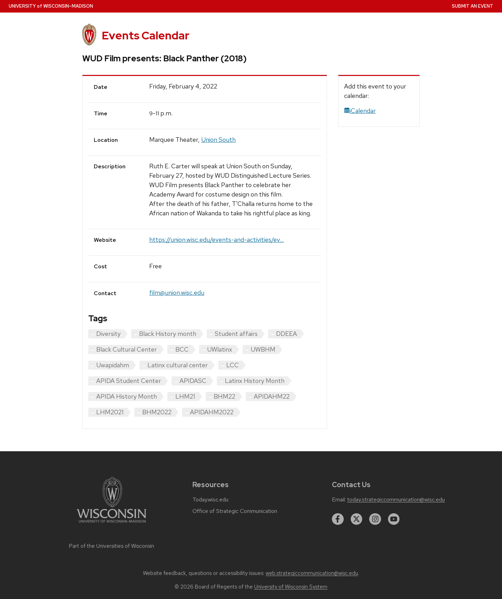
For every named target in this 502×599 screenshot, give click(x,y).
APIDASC (193, 381)
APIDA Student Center (128, 381)
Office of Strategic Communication (234, 511)
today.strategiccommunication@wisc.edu (396, 499)
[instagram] (375, 519)
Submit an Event (472, 6)
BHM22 (224, 396)
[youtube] (394, 519)
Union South (218, 140)
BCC (182, 349)
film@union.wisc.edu (176, 293)
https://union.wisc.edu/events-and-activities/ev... (216, 240)
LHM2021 (110, 412)
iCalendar (360, 111)
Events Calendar (145, 35)
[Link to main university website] (111, 524)
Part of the (111, 546)
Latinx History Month (254, 381)
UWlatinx (219, 349)
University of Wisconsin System (290, 586)
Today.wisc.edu (210, 499)
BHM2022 (157, 412)
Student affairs (236, 334)
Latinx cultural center (177, 365)
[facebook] (338, 519)
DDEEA (286, 334)
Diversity (108, 334)
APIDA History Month (126, 396)
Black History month (167, 334)
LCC (232, 365)
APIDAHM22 (272, 396)
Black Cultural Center (126, 349)
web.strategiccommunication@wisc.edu (312, 573)
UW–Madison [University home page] (51, 6)
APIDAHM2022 (212, 412)
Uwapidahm (112, 365)
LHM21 (185, 396)
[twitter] (357, 519)
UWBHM (263, 349)
